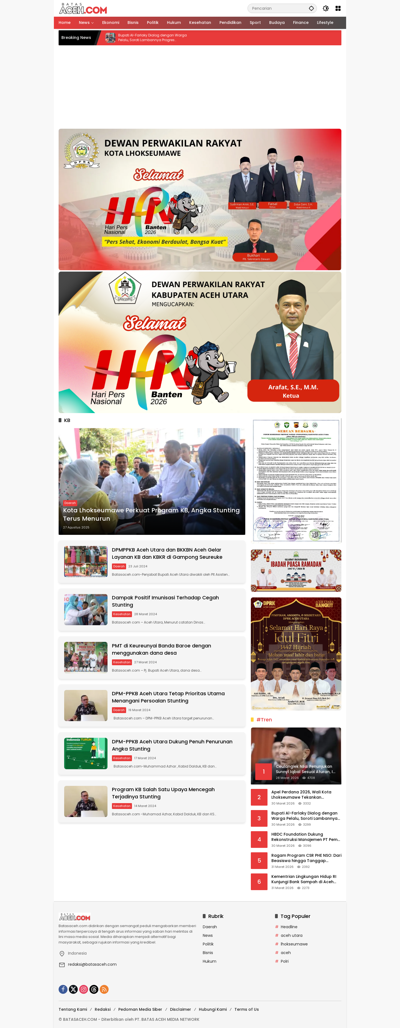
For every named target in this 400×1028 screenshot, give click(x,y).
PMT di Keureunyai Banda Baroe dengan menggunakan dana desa (162, 650)
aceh (286, 952)
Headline (289, 927)
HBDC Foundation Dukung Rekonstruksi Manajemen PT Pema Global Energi (305, 837)
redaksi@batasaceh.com (92, 964)
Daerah (70, 503)
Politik (208, 944)
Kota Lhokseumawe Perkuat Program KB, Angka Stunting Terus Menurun (151, 514)
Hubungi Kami (213, 1009)
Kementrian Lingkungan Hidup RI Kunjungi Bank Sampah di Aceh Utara (303, 879)
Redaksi (103, 1009)
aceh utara (291, 935)
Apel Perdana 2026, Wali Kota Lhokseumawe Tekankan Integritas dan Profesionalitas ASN (306, 794)
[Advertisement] (200, 87)
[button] (311, 8)
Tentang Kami (73, 1009)
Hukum (209, 961)
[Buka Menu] (338, 8)
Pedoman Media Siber (140, 1009)
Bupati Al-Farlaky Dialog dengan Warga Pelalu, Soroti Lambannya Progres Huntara (161, 38)
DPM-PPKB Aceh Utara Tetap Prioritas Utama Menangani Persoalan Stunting (169, 699)
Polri (285, 961)
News (208, 935)
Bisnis (208, 952)
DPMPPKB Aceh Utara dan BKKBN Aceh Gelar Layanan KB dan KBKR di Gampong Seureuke (167, 554)
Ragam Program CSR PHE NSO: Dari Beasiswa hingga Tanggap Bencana (306, 858)
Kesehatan (122, 614)
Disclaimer (180, 1009)
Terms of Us (246, 1009)
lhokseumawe (294, 944)
